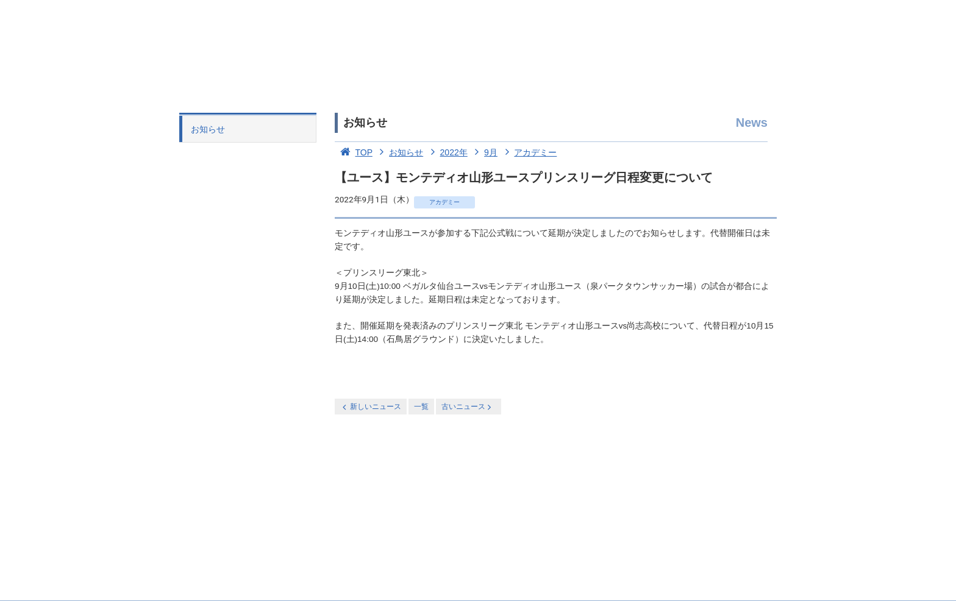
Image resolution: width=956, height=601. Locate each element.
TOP (354, 152)
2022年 (447, 152)
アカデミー (528, 152)
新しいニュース (370, 406)
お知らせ (208, 129)
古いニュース (467, 406)
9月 (484, 152)
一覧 (421, 406)
